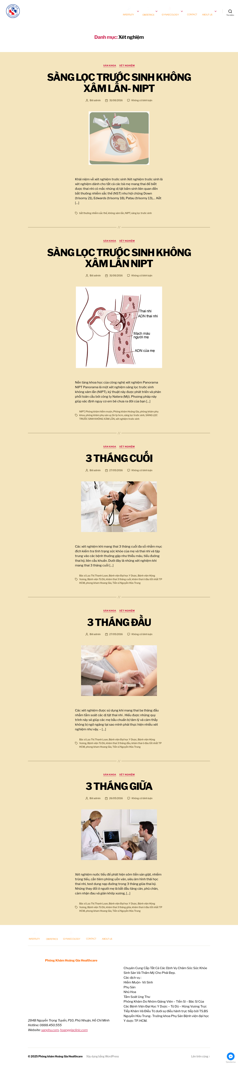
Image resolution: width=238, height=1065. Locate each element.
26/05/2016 (116, 798)
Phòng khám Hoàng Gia (126, 411)
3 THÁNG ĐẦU (119, 622)
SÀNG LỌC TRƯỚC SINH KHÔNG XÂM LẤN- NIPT (119, 82)
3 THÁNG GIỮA (119, 786)
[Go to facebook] (231, 1056)
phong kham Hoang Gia (99, 583)
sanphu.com (50, 1030)
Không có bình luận (141, 100)
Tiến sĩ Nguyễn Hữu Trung (126, 583)
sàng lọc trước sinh (141, 213)
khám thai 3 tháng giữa (118, 907)
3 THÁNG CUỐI (118, 458)
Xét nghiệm (127, 65)
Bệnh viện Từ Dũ (96, 579)
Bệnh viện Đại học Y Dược (123, 575)
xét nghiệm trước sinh (127, 418)
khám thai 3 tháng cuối (118, 579)
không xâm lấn (116, 213)
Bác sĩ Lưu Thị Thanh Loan (93, 575)
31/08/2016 (116, 100)
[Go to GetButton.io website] (231, 1062)
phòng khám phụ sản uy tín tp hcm (104, 415)
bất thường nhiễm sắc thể (93, 213)
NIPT (127, 213)
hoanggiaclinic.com (74, 1030)
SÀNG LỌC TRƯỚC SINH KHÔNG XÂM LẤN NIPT (119, 258)
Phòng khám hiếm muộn (98, 411)
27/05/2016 (116, 470)
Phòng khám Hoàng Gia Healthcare (60, 1056)
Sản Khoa (109, 65)
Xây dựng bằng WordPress (102, 1056)
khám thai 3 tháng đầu (118, 743)
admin (97, 100)
